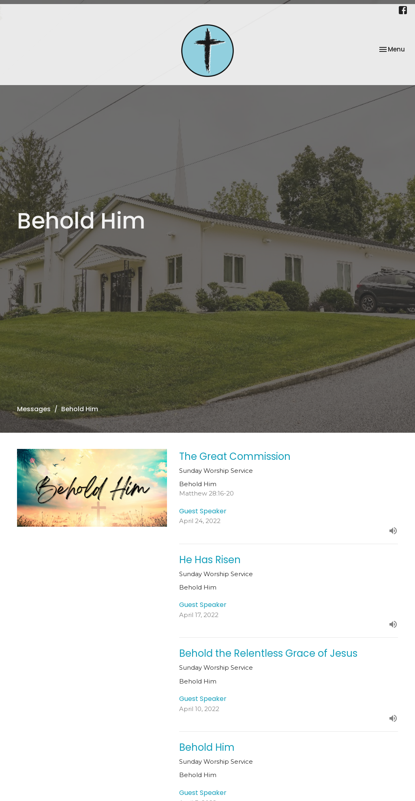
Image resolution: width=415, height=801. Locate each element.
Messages (34, 409)
